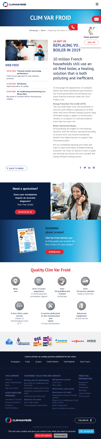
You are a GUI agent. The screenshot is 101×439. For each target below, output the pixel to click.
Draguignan (15, 361)
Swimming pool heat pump (34, 396)
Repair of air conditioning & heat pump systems (65, 401)
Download (54, 251)
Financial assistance (12, 402)
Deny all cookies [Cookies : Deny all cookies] (43, 435)
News (7, 385)
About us (8, 379)
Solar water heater (31, 402)
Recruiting (82, 390)
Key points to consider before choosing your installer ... (27, 96)
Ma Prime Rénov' (12, 408)
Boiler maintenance (59, 405)
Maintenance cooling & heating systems (64, 396)
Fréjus (27, 361)
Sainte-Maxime (53, 361)
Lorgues (38, 361)
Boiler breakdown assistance (63, 408)
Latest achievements (13, 382)
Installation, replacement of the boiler (36, 392)
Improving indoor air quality (27, 85)
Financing (8, 405)
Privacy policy (84, 396)
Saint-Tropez (85, 361)
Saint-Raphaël (69, 361)
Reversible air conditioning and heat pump (36, 384)
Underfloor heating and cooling (36, 388)
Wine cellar (56, 385)
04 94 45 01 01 (25, 212)
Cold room (56, 382)
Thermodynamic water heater (35, 405)
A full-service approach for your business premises (27, 75)
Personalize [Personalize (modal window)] (60, 435)
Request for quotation (83, 383)
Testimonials (84, 387)
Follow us (85, 420)
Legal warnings (85, 393)
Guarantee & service (13, 399)
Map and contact (11, 388)
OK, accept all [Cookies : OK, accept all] (86, 431)
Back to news (16, 168)
